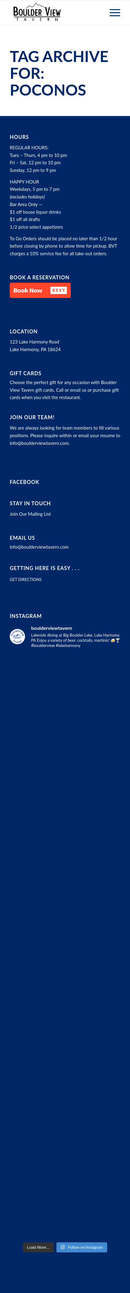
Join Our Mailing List (30, 514)
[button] (40, 290)
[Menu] (111, 12)
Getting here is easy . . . (45, 568)
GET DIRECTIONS (26, 579)
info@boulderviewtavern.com (39, 443)
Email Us (22, 538)
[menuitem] (111, 12)
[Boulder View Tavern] (54, 12)
